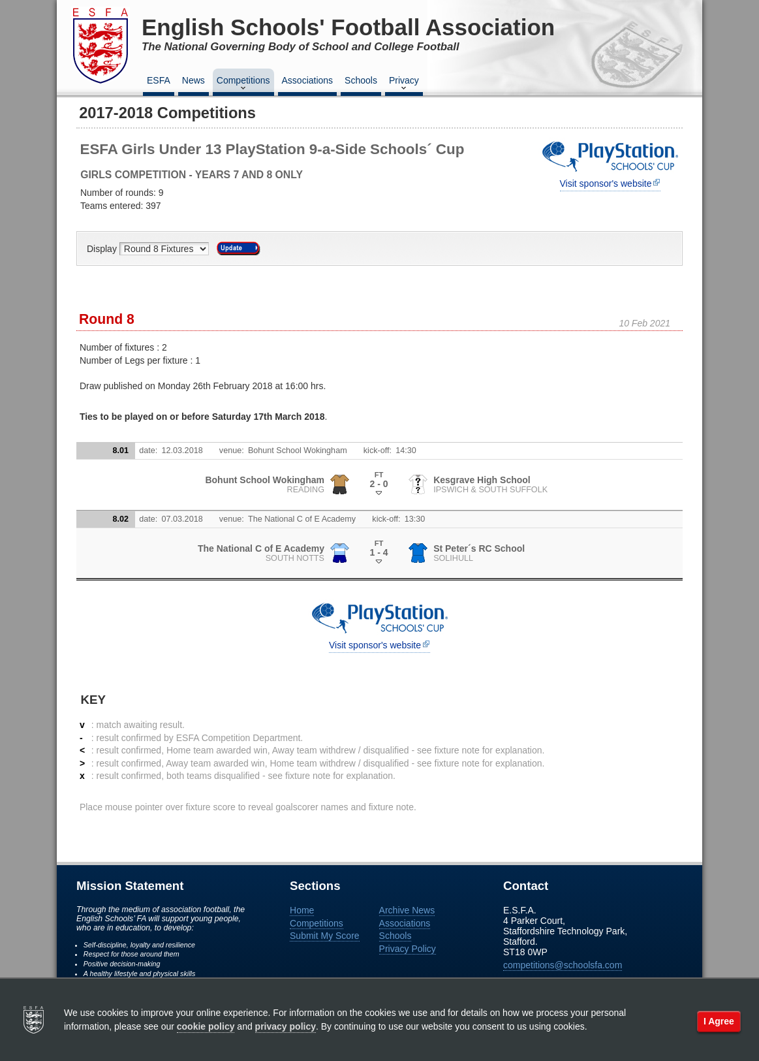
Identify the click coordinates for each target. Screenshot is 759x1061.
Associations (307, 80)
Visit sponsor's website (606, 183)
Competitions (243, 84)
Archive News (407, 910)
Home (302, 910)
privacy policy (285, 1026)
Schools (361, 80)
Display (103, 249)
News (193, 80)
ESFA (158, 80)
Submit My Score (325, 935)
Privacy (404, 84)
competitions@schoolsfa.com (562, 965)
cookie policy (206, 1026)
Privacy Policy (407, 948)
